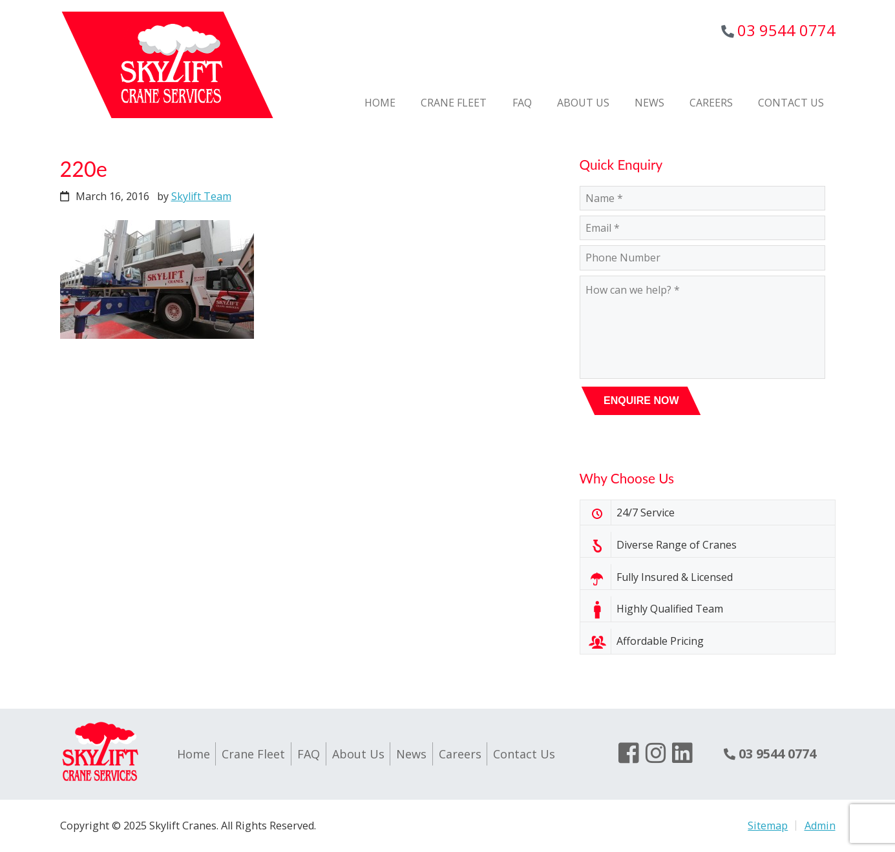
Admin (820, 825)
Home (193, 754)
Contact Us (524, 754)
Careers (460, 754)
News (411, 754)
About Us (358, 754)
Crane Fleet (253, 754)
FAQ (308, 754)
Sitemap (768, 825)
